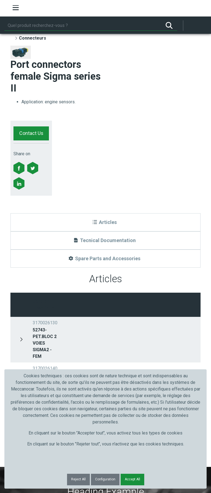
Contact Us (31, 133)
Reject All (78, 479)
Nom (69, 339)
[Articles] (105, 222)
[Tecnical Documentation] (105, 240)
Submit (166, 349)
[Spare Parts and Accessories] (105, 259)
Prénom (25, 339)
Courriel (118, 339)
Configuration (105, 479)
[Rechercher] (82, 25)
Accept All (132, 479)
